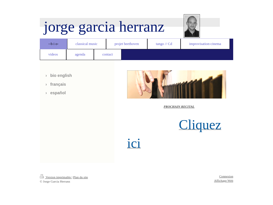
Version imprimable (56, 177)
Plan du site (80, 177)
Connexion (226, 176)
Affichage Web (223, 180)
